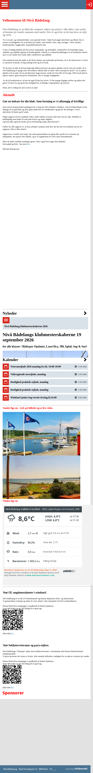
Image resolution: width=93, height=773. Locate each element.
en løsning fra (79, 769)
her (28, 144)
